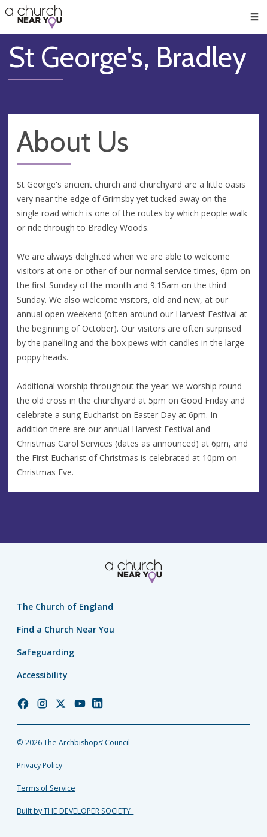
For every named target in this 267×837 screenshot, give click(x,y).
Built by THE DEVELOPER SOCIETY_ (75, 811)
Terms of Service (46, 788)
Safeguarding (45, 652)
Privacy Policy (39, 765)
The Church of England (65, 606)
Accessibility (42, 675)
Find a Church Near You (65, 629)
